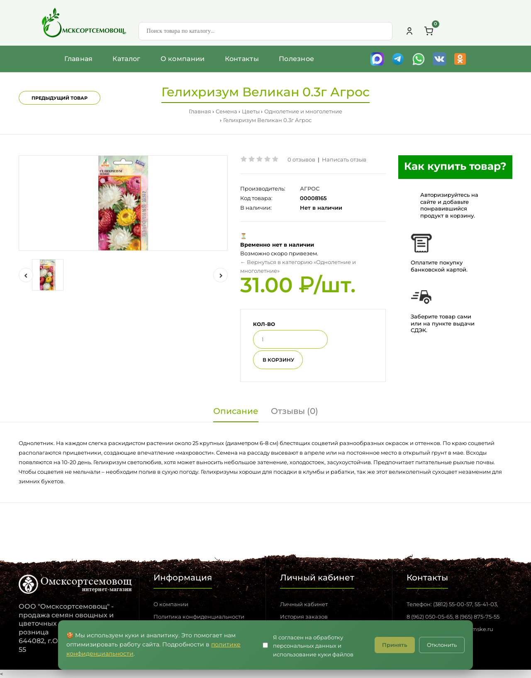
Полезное (296, 59)
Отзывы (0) (294, 411)
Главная (78, 59)
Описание (235, 411)
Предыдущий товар (60, 98)
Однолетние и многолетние (303, 111)
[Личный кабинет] (409, 31)
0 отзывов (301, 159)
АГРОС (309, 188)
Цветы (251, 111)
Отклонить (442, 644)
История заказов (304, 616)
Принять (394, 644)
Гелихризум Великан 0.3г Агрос (267, 120)
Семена (226, 111)
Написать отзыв (344, 159)
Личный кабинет (304, 604)
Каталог (126, 59)
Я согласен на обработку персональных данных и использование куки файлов (313, 646)
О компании (183, 59)
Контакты (242, 59)
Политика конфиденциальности (198, 616)
